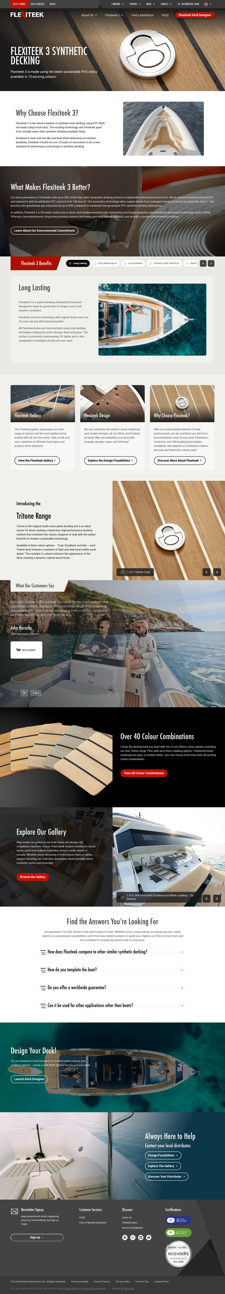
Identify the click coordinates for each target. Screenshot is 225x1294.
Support (135, 4)
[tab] (78, 263)
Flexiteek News (129, 1222)
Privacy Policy (123, 1281)
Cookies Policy (161, 1281)
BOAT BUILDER (37, 4)
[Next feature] (211, 263)
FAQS (165, 15)
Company (118, 4)
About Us (89, 15)
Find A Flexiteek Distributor (93, 1222)
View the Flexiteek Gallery (37, 460)
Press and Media (79, 1281)
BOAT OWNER (19, 4)
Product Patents (102, 1281)
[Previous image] (206, 572)
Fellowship (128, 1288)
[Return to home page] (27, 14)
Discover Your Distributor (167, 1176)
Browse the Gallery (32, 877)
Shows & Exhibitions (132, 1227)
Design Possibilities (163, 1155)
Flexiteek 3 (114, 15)
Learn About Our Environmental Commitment (44, 230)
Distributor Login (188, 4)
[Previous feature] (203, 263)
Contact (166, 4)
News (151, 4)
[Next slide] (24, 693)
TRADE (53, 4)
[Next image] (217, 572)
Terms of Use (142, 1281)
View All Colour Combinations (144, 773)
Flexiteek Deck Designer (195, 15)
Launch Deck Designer (29, 1079)
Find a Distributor (142, 15)
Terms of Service (91, 1288)
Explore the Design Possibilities (110, 460)
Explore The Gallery (163, 1166)
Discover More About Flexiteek (180, 460)
